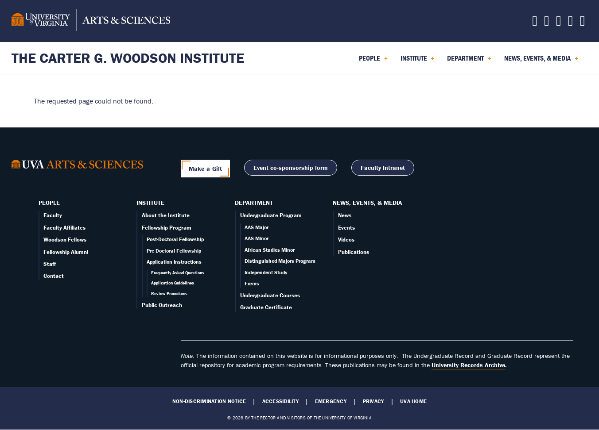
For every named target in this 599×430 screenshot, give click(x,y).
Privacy (373, 401)
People (49, 203)
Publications (353, 252)
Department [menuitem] (469, 61)
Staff (49, 264)
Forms (252, 283)
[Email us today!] (570, 23)
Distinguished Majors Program (280, 260)
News (344, 215)
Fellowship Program (166, 227)
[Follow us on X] (534, 23)
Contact (53, 276)
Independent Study (266, 272)
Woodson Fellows (64, 239)
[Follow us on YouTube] (582, 23)
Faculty (52, 215)
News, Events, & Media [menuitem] (541, 61)
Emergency (330, 401)
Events (346, 227)
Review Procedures (169, 293)
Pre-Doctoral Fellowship (174, 250)
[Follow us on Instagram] (558, 23)
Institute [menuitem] (417, 61)
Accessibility (280, 401)
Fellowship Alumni (65, 252)
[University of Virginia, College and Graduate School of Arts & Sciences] (91, 21)
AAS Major (256, 227)
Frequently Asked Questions (177, 273)
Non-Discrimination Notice (209, 401)
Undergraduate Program (271, 215)
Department (254, 203)
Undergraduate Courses (270, 295)
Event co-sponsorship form (290, 168)
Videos (346, 239)
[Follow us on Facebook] (546, 23)
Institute (150, 203)
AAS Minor (256, 238)
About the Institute (166, 215)
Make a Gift (205, 169)
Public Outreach (162, 305)
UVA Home (413, 401)
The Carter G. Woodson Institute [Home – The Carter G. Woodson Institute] (128, 57)
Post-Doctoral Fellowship (175, 239)
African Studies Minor (270, 249)
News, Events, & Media (367, 203)
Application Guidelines (172, 283)
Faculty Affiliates (64, 227)
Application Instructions (174, 261)
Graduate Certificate (266, 307)
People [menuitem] (373, 61)
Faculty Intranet (383, 168)
